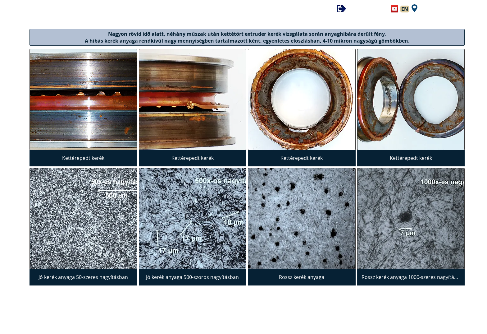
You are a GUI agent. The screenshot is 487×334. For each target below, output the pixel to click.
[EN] (404, 9)
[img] (83, 107)
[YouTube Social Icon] (394, 8)
